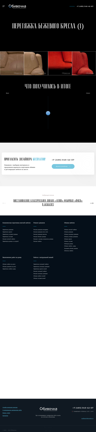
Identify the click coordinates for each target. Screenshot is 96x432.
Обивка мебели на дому (9, 264)
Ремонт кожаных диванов (40, 273)
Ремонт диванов (39, 223)
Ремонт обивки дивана (39, 236)
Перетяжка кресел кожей (40, 269)
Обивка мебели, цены (70, 246)
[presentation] (91, 203)
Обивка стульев (68, 241)
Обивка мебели (69, 223)
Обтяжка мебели (68, 250)
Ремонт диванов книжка (40, 234)
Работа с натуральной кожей (43, 257)
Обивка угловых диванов (71, 236)
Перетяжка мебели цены (9, 269)
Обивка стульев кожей (39, 278)
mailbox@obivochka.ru (87, 419)
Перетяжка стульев (8, 236)
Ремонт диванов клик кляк (40, 232)
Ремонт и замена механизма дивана (43, 239)
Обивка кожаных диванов (71, 234)
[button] (4, 6)
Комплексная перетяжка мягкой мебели (17, 223)
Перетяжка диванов (8, 229)
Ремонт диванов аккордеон (40, 229)
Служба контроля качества (10, 408)
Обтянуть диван (68, 243)
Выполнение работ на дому (12, 257)
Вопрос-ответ (6, 413)
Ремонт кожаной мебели (40, 271)
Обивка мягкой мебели (70, 229)
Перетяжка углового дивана (10, 234)
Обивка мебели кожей (39, 276)
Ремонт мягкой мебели (9, 239)
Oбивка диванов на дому (9, 266)
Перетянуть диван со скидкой (11, 241)
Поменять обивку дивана (71, 248)
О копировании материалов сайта (12, 410)
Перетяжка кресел (7, 232)
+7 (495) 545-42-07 (85, 6)
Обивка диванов (68, 232)
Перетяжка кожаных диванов (41, 266)
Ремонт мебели (37, 241)
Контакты (5, 416)
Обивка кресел (68, 239)
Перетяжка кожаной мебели (41, 264)
